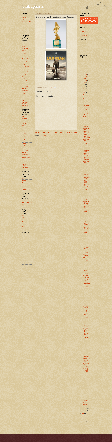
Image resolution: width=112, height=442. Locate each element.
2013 (83, 423)
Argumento (24, 74)
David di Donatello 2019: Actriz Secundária (86, 224)
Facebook (24, 15)
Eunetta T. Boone (86, 358)
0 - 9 (23, 283)
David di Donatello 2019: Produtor (86, 137)
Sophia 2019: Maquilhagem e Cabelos (86, 283)
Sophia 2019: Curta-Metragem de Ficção (86, 330)
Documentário (24, 44)
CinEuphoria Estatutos (26, 21)
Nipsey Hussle (85, 94)
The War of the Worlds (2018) (86, 364)
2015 (83, 419)
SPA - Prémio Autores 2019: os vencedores (86, 101)
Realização (24, 50)
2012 (83, 425)
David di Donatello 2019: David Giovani (86, 207)
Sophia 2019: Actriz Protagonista (86, 251)
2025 (83, 61)
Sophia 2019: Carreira (85, 270)
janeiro (84, 410)
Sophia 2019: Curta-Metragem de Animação (86, 324)
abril (84, 90)
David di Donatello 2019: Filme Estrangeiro (86, 232)
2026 (83, 59)
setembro (85, 80)
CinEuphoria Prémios (26, 23)
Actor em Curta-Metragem (25, 59)
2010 (83, 429)
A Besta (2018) (86, 349)
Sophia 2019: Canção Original (86, 273)
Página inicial (58, 132)
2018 (83, 413)
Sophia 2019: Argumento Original (85, 266)
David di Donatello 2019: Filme (86, 126)
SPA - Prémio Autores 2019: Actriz (86, 109)
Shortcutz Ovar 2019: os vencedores (86, 399)
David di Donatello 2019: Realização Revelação (86, 203)
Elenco (23, 68)
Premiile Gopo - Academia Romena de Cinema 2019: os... (86, 370)
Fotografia (24, 78)
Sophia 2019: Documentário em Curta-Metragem (86, 319)
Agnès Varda (85, 98)
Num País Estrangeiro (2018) (85, 375)
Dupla (23, 69)
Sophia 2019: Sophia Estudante (85, 303)
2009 (83, 431)
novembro (85, 76)
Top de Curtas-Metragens (25, 103)
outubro (84, 78)
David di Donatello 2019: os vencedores (86, 122)
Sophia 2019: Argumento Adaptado (85, 261)
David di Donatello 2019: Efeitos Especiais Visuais (86, 133)
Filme (23, 43)
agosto (84, 82)
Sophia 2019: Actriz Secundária (85, 314)
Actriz (23, 56)
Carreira (23, 200)
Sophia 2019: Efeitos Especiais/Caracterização (86, 247)
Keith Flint (85, 404)
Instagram (24, 17)
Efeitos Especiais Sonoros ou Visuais (26, 157)
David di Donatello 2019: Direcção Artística (86, 177)
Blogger (64, 439)
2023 (83, 65)
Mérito (23, 204)
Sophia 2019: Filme (85, 239)
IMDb (23, 19)
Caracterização (25, 90)
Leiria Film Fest (83, 29)
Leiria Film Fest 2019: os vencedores (86, 339)
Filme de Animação (26, 46)
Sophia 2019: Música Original (86, 291)
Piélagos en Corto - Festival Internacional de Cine (85, 32)
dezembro (85, 74)
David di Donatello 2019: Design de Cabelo (86, 162)
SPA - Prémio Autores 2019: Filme (86, 113)
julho (84, 84)
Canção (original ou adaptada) (26, 82)
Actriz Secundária (25, 66)
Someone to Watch (26, 206)
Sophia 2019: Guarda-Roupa (86, 307)
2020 (83, 71)
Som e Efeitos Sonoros (26, 84)
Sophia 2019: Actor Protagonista (86, 276)
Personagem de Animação (25, 72)
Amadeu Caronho (86, 393)
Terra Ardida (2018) (85, 361)
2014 (83, 421)
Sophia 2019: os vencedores (86, 236)
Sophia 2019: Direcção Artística (85, 310)
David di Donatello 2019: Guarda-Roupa (86, 211)
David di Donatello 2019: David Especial (86, 194)
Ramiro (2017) (85, 378)
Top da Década (25, 105)
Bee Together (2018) (85, 346)
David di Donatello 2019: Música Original (86, 181)
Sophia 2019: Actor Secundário (85, 287)
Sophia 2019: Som (86, 293)
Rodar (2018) (85, 366)
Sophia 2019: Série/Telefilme (86, 296)
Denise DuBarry (86, 343)
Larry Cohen (85, 342)
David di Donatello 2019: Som (86, 129)
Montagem (24, 76)
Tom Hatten (85, 384)
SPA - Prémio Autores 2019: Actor (86, 105)
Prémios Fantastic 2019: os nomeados (86, 334)
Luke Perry (85, 402)
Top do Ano (24, 100)
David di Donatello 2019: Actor (86, 166)
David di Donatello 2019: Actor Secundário (86, 216)
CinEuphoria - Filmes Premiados (26, 28)
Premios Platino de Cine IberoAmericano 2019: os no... (86, 354)
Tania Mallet (85, 96)
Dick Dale (84, 380)
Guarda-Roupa (25, 88)
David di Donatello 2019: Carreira (86, 190)
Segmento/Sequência (26, 95)
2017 (83, 415)
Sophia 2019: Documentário (86, 258)
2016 (83, 417)
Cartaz (23, 96)
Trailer (23, 98)
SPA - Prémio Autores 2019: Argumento (86, 118)
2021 (83, 69)
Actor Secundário (25, 64)
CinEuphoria (33, 6)
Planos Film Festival (84, 35)
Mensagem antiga (72, 132)
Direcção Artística (25, 86)
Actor (23, 55)
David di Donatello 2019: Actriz (86, 174)
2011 (83, 427)
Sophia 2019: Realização (85, 242)
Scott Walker (85, 351)
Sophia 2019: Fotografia (85, 280)
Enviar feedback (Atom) (44, 135)
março (84, 92)
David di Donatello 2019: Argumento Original (86, 186)
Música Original (25, 80)
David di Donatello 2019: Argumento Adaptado (86, 145)
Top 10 (23, 228)
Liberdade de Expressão (27, 202)
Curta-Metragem (25, 48)
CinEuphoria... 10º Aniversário (86, 395)
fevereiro (85, 408)
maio (84, 88)
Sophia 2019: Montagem (85, 255)
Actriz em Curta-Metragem (25, 62)
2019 (83, 72)
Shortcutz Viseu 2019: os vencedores (86, 390)
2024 (83, 63)
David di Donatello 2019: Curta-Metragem (86, 228)
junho (84, 86)
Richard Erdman (86, 382)
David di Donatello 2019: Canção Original (86, 150)
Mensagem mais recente (42, 132)
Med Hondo (85, 406)
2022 (83, 67)
